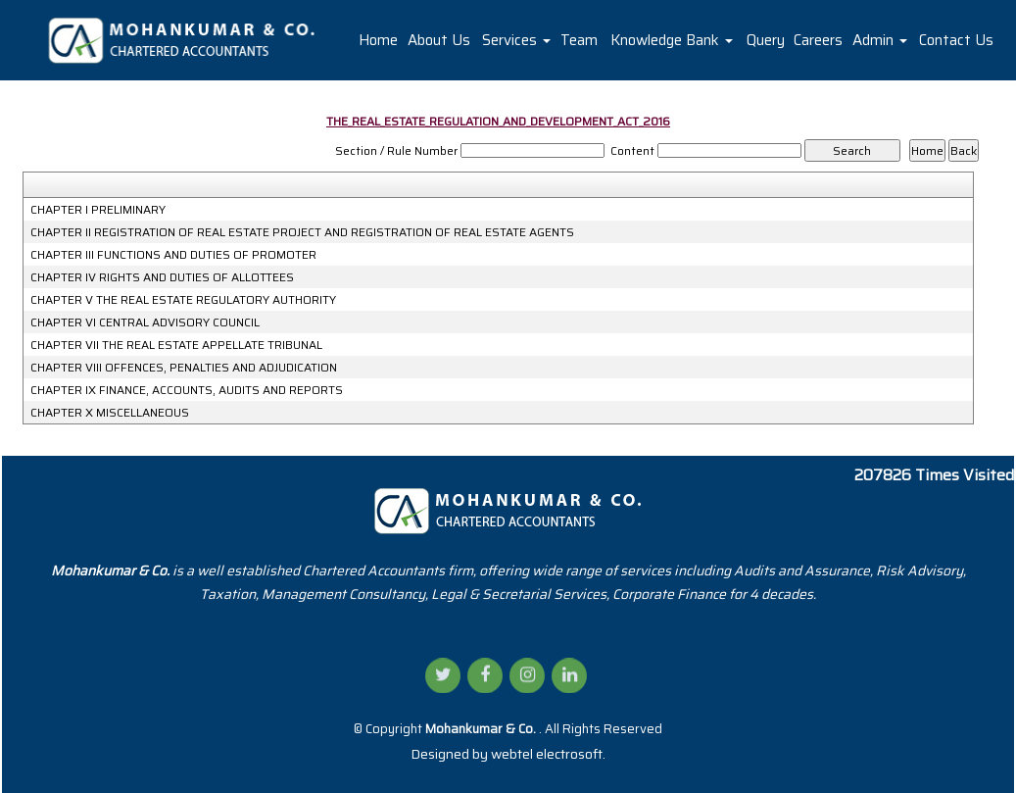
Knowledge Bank (671, 40)
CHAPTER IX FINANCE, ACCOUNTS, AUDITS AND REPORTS (186, 390)
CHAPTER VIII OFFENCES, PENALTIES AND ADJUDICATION (183, 367)
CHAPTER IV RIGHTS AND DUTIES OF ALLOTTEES (162, 277)
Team (579, 40)
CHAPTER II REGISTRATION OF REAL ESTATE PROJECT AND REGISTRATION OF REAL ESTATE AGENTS (302, 232)
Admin (879, 40)
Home (378, 40)
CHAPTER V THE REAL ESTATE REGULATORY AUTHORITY (183, 300)
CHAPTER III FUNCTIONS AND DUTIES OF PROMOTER (173, 255)
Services (516, 40)
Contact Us (956, 40)
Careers (818, 40)
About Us (439, 40)
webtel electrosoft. (548, 754)
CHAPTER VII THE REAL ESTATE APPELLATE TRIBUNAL (176, 345)
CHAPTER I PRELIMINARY (98, 210)
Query (766, 40)
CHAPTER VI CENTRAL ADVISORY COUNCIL (145, 322)
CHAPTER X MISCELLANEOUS (109, 413)
